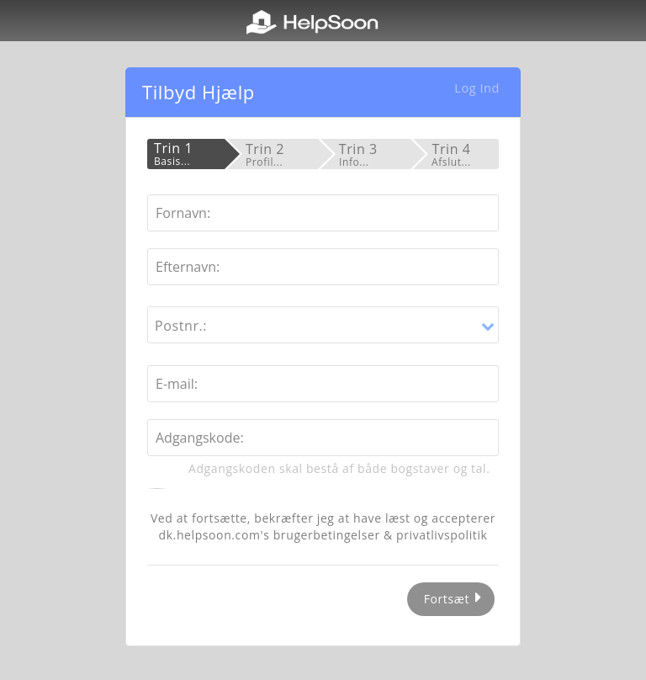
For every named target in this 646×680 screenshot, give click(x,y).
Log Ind (477, 88)
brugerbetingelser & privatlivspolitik (380, 535)
